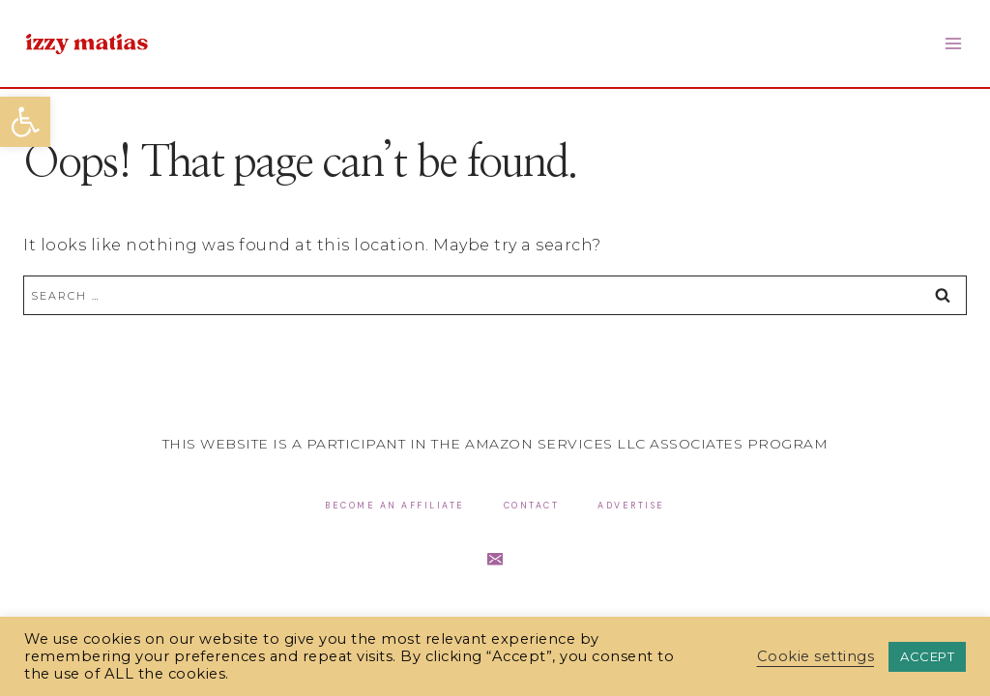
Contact (532, 505)
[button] (25, 122)
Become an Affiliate (395, 505)
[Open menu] (953, 43)
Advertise (631, 505)
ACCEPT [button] (927, 656)
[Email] (495, 559)
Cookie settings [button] (816, 656)
